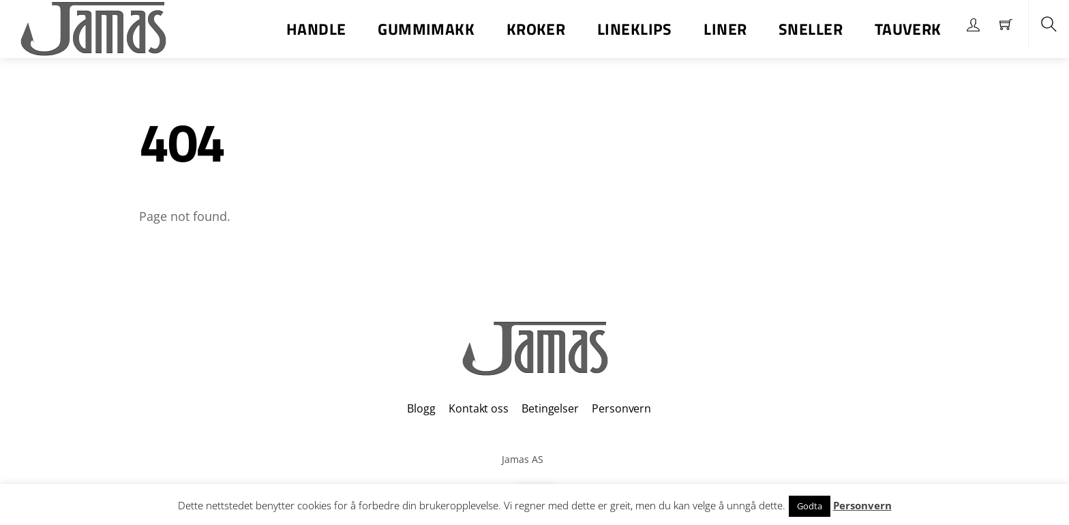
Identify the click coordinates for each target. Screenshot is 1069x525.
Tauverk (908, 29)
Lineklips (634, 29)
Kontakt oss (478, 408)
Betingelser (550, 408)
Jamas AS (522, 459)
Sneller (811, 29)
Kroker (536, 29)
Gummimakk (426, 29)
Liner (725, 29)
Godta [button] (809, 506)
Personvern (621, 408)
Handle (316, 29)
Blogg (421, 408)
